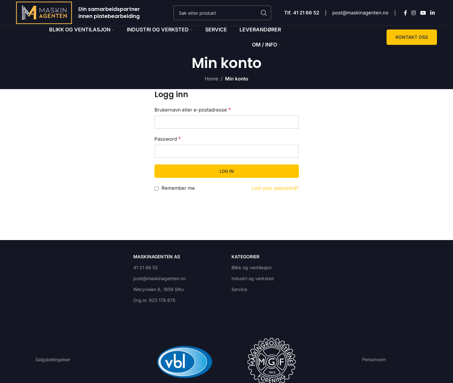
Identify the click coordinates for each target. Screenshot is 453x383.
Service (239, 289)
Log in (227, 171)
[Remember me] (156, 189)
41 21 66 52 (145, 267)
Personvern (374, 359)
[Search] (222, 12)
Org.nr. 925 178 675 (154, 300)
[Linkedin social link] (432, 13)
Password (167, 139)
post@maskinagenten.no (360, 13)
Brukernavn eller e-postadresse (192, 109)
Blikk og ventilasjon (251, 267)
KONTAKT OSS (412, 37)
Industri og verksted (252, 278)
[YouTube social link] (423, 13)
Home (211, 79)
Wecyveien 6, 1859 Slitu (158, 289)
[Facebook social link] (405, 13)
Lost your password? (275, 188)
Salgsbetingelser (52, 359)
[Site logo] (44, 12)
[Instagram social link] (413, 13)
